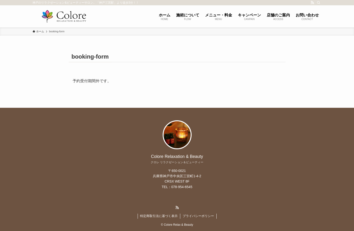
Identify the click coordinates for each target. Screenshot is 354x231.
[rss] (312, 2)
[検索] (318, 2)
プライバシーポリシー (198, 216)
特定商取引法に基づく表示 (159, 216)
